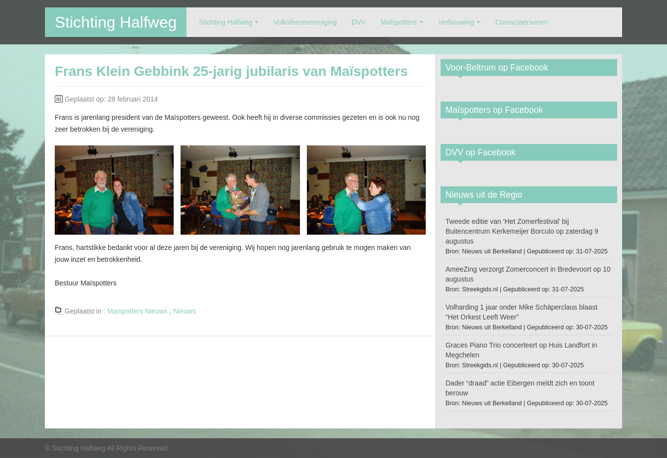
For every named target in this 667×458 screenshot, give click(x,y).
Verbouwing (456, 22)
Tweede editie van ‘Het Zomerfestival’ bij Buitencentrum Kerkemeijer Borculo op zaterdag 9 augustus (521, 231)
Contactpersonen (521, 22)
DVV (359, 22)
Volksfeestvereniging (304, 22)
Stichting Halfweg (116, 22)
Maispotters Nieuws (137, 311)
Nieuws (184, 311)
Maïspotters (399, 22)
